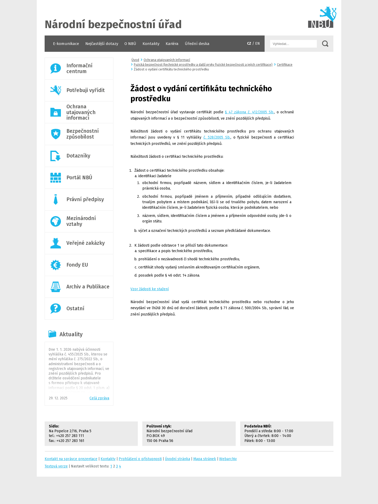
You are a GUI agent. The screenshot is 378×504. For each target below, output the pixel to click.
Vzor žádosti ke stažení (149, 289)
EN (257, 43)
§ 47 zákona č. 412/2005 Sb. (249, 112)
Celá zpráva (99, 398)
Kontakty (151, 43)
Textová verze (56, 466)
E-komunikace (66, 43)
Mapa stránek (204, 459)
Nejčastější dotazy (101, 43)
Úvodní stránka (189, 17)
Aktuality (71, 334)
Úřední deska (197, 43)
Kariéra (172, 43)
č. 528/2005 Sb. (216, 137)
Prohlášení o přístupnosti (140, 459)
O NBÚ (130, 43)
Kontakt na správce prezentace (71, 459)
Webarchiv (228, 459)
